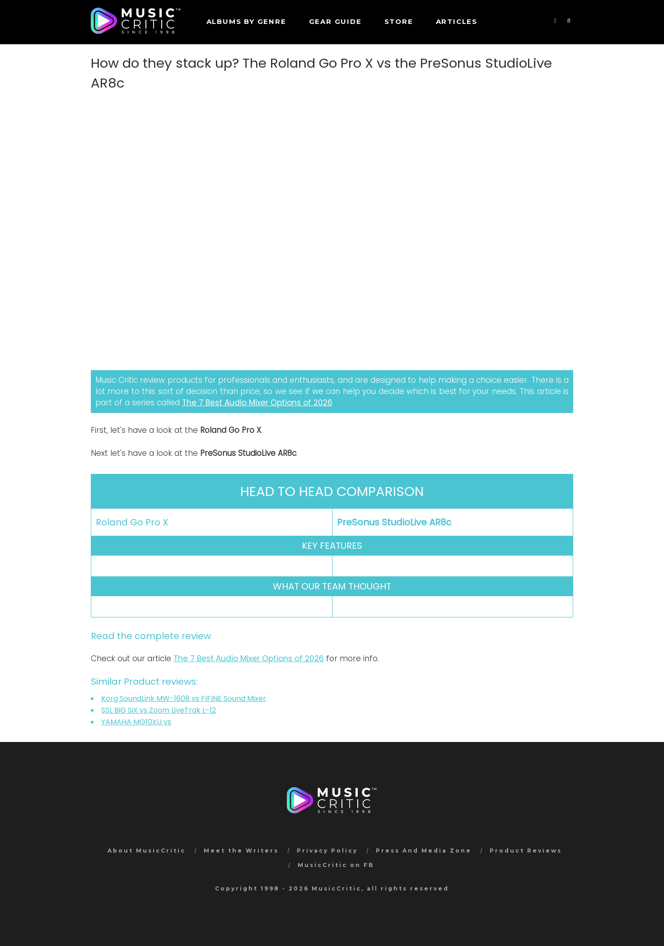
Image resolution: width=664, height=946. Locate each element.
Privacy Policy (327, 850)
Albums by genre (246, 21)
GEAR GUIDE (335, 21)
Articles (456, 21)
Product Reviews (526, 850)
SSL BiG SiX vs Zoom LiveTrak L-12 (158, 710)
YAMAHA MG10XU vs (136, 722)
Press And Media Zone (424, 850)
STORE (398, 21)
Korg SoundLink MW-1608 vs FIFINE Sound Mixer (183, 698)
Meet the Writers (241, 850)
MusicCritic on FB (336, 865)
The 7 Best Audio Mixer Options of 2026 (257, 402)
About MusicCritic (147, 850)
